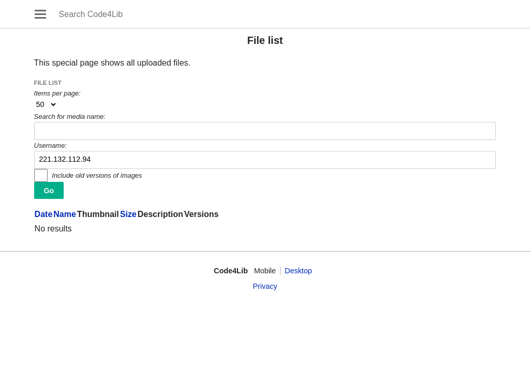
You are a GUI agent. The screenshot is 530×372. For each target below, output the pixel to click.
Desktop (298, 271)
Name (64, 214)
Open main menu (40, 14)
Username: (50, 145)
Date (44, 214)
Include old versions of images (97, 175)
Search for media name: (70, 116)
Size (128, 214)
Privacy (265, 286)
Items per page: (57, 93)
